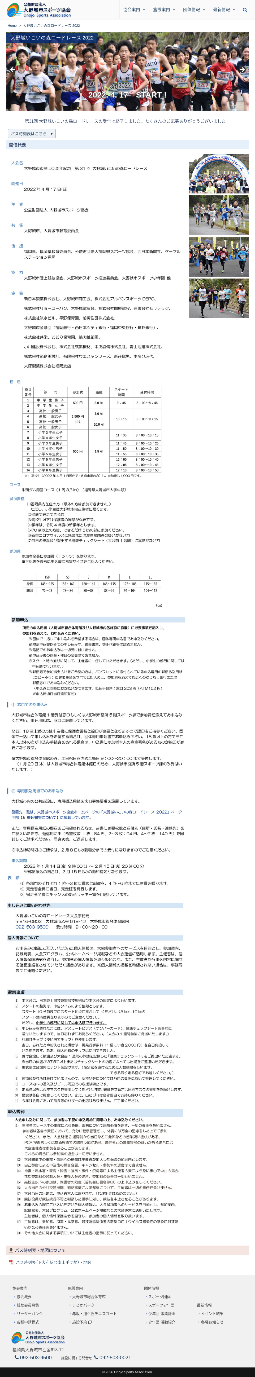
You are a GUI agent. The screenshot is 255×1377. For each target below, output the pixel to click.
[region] (127, 71)
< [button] (13, 70)
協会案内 (134, 10)
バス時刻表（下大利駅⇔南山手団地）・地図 (53, 1262)
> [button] (242, 70)
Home (12, 26)
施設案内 (164, 10)
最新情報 (224, 10)
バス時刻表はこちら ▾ (32, 133)
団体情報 (194, 10)
